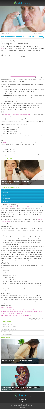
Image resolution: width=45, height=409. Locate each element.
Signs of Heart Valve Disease (8, 331)
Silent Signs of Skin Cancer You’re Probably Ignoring (16, 181)
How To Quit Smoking (6, 198)
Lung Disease (5, 192)
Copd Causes (5, 189)
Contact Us (24, 404)
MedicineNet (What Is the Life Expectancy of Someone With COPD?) (16, 315)
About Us (13, 405)
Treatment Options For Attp (8, 324)
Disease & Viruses (39, 33)
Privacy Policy (31, 405)
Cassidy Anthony (5, 389)
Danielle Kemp (4, 183)
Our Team (20, 404)
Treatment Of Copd (6, 195)
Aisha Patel (4, 362)
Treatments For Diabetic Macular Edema (11, 326)
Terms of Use (24, 405)
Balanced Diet (5, 201)
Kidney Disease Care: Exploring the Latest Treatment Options (19, 387)
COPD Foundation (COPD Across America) (10, 307)
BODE (4, 142)
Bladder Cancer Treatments (8, 334)
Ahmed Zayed (3, 33)
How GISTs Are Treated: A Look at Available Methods (17, 361)
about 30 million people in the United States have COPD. (23, 76)
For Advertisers (18, 405)
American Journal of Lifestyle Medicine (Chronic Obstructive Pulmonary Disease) (19, 309)
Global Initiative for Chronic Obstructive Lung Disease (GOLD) (16, 114)
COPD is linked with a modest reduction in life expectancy (22, 207)
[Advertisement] (22, 66)
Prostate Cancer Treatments (8, 329)
